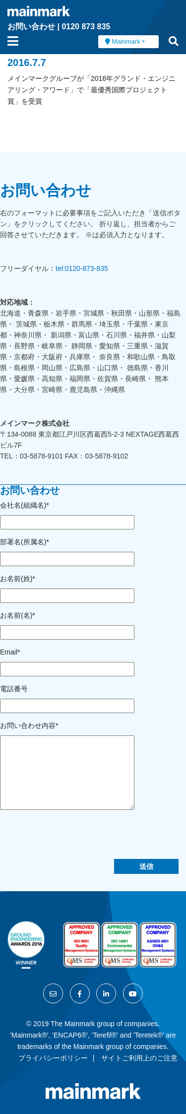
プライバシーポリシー (53, 1058)
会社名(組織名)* (24, 505)
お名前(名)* (17, 615)
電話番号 (14, 689)
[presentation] (75, 839)
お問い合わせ (31, 26)
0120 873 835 (86, 26)
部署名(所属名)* (24, 542)
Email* (10, 652)
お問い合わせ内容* (29, 725)
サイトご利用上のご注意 (139, 1058)
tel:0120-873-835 (82, 268)
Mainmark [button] (126, 41)
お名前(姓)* (17, 579)
